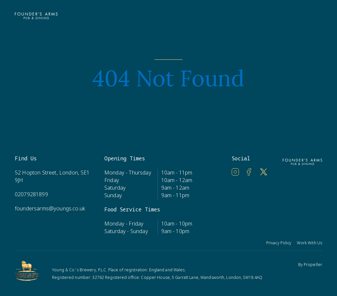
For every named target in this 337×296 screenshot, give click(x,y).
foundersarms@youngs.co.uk (50, 208)
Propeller (313, 264)
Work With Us (309, 243)
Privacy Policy (279, 243)
